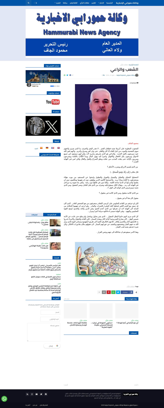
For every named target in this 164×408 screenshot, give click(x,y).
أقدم (66, 385)
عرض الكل (66, 299)
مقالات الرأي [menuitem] (84, 2)
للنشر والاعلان (44, 405)
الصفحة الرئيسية (133, 64)
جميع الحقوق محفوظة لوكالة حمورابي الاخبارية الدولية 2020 (119, 405)
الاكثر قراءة (51, 214)
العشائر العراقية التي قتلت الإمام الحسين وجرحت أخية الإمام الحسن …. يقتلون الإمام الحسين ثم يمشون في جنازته (37, 235)
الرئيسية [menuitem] (109, 2)
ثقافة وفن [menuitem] (73, 2)
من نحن (35, 405)
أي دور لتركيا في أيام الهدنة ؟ (127, 323)
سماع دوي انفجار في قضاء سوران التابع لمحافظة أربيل (46, 278)
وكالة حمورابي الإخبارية (127, 3)
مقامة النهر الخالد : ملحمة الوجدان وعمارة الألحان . (77, 324)
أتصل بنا (28, 405)
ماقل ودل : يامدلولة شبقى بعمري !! (38, 223)
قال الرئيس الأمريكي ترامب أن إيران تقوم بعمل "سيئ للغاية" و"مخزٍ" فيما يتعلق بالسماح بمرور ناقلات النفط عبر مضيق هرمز (45, 267)
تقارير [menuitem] (94, 2)
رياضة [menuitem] (65, 2)
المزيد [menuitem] (58, 2)
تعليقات (34, 214)
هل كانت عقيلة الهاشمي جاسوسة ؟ (38, 247)
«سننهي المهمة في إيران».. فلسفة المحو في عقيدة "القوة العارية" (102, 325)
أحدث (135, 385)
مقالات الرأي (124, 64)
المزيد (36, 148)
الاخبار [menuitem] (102, 2)
